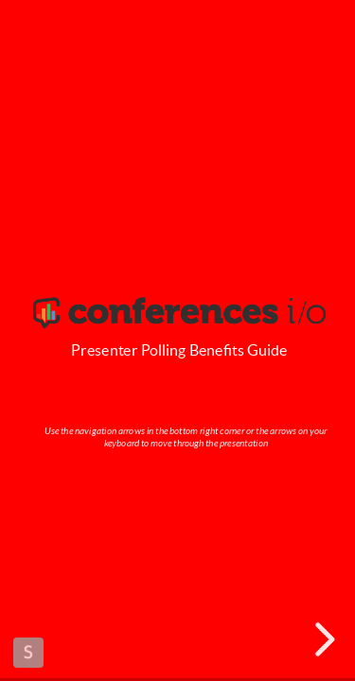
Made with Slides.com (28, 652)
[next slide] (322, 639)
